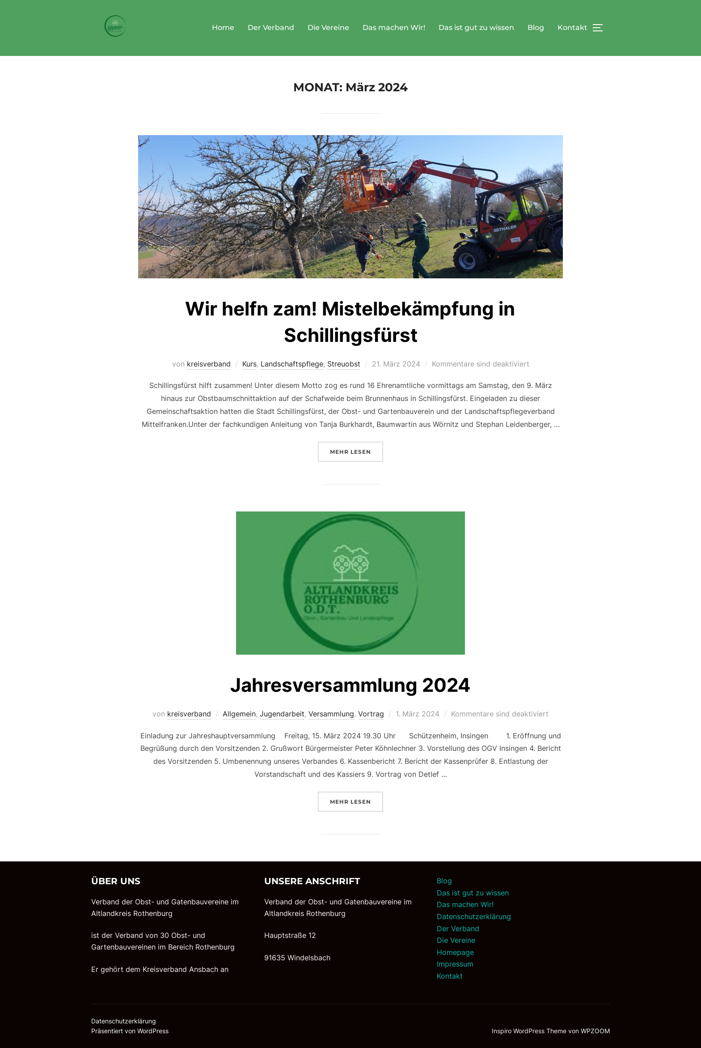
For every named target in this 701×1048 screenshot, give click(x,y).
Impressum (455, 963)
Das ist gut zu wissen (476, 27)
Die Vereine (328, 27)
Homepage (455, 952)
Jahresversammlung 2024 (350, 684)
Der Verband (271, 27)
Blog (536, 27)
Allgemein (239, 713)
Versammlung (331, 713)
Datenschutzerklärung (474, 916)
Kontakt (572, 27)
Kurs (249, 363)
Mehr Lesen (356, 451)
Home (223, 27)
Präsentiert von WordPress (130, 1031)
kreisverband (209, 363)
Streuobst (343, 363)
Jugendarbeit (282, 713)
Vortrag (371, 713)
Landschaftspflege (292, 363)
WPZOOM (595, 1031)
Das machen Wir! (394, 27)
